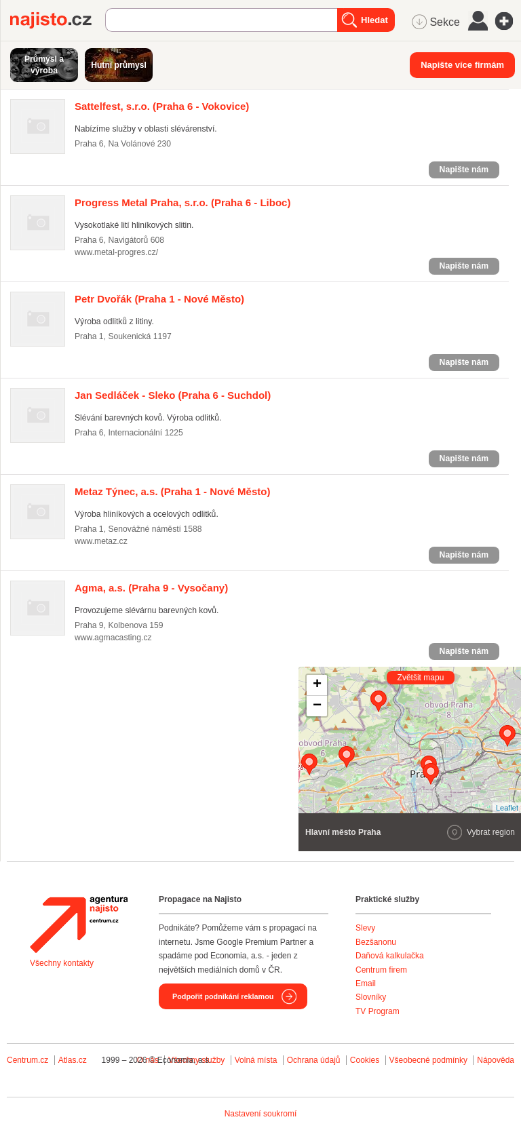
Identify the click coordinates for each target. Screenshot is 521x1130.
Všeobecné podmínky (428, 1060)
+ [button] (317, 685)
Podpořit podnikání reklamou (222, 996)
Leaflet (507, 808)
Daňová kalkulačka (389, 955)
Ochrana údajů (314, 1060)
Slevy (365, 928)
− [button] (317, 706)
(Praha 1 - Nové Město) (159, 299)
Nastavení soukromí (261, 1113)
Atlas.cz (72, 1060)
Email (365, 983)
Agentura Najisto (79, 924)
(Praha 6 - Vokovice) (162, 106)
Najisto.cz (57, 20)
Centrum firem (381, 970)
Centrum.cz (27, 1060)
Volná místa (256, 1060)
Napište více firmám (462, 65)
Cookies (364, 1060)
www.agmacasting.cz (113, 637)
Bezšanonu (375, 942)
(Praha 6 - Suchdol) (173, 395)
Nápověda (495, 1060)
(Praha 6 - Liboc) (182, 202)
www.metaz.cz (101, 541)
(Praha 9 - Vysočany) (151, 587)
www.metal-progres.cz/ (116, 252)
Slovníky (370, 997)
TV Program (377, 1011)
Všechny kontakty (62, 963)
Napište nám (464, 169)
